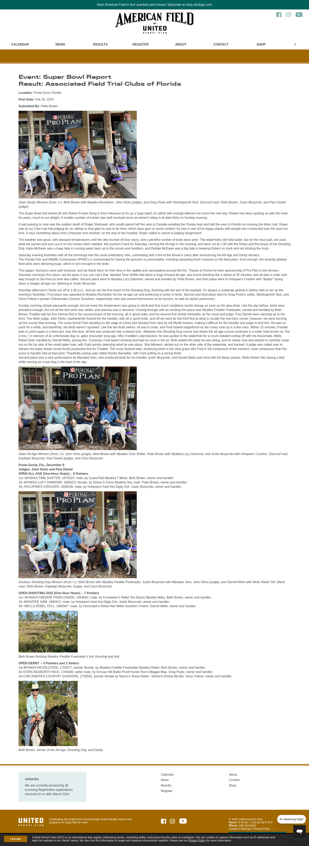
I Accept (15, 838)
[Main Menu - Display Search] (295, 44)
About (180, 44)
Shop (261, 44)
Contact (221, 44)
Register (141, 44)
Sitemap (246, 828)
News (60, 44)
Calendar (20, 44)
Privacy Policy (197, 840)
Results (100, 44)
